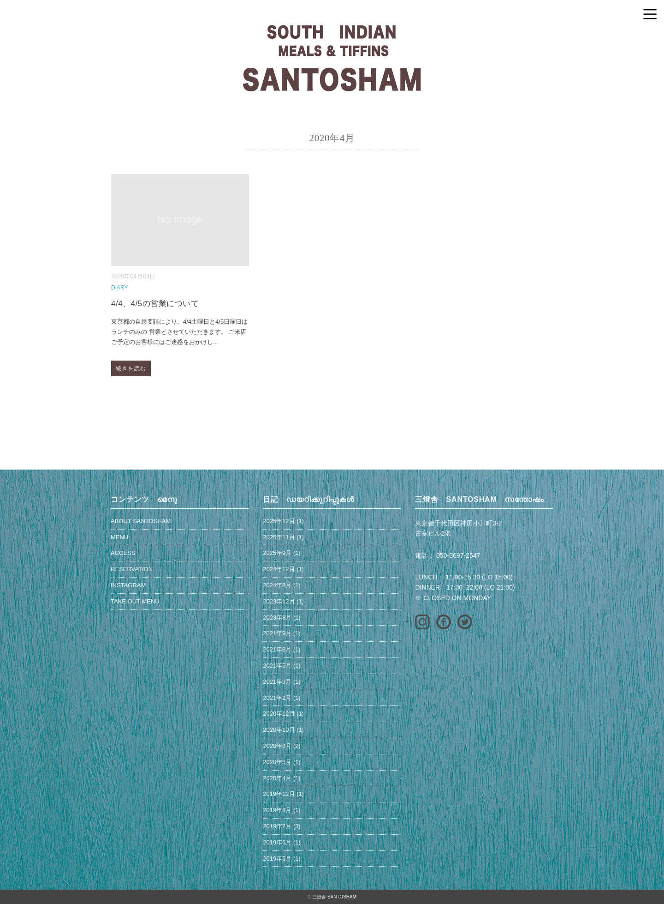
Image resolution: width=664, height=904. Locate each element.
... (215, 341)
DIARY (119, 287)
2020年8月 (277, 745)
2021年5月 (277, 665)
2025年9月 (277, 552)
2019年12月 (279, 793)
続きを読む (131, 368)
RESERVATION (132, 569)
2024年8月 (277, 585)
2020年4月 (277, 778)
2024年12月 (279, 569)
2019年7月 (277, 826)
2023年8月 (277, 617)
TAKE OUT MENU (135, 601)
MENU (119, 537)
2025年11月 (279, 537)
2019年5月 (277, 858)
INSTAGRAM (128, 585)
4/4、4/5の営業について (155, 303)
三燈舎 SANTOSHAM (334, 896)
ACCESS (123, 552)
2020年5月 (277, 762)
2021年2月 (277, 697)
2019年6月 (277, 842)
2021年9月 (277, 633)
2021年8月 (277, 649)
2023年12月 (279, 601)
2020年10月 (279, 729)
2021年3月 (277, 681)
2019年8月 (277, 810)
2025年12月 (279, 521)
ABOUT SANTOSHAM (141, 521)
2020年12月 (279, 713)
